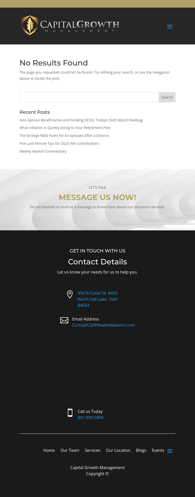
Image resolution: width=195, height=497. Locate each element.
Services (93, 450)
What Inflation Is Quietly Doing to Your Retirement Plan (65, 127)
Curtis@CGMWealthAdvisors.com (103, 325)
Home (49, 450)
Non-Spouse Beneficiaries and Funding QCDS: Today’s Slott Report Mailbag (81, 120)
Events (158, 450)
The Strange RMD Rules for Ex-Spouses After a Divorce (64, 135)
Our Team (69, 450)
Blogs (141, 450)
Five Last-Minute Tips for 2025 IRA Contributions (59, 143)
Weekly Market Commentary (43, 151)
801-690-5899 (91, 417)
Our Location (118, 450)
